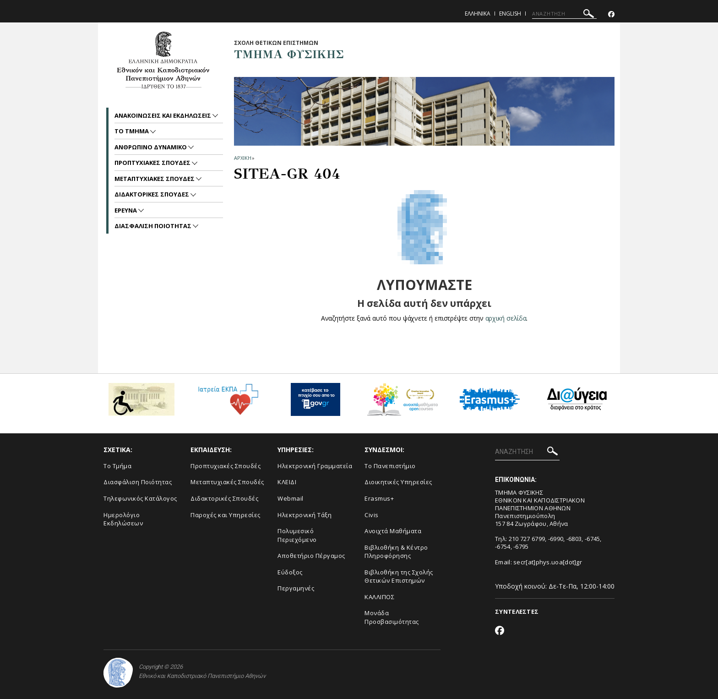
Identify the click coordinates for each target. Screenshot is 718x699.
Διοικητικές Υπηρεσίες (398, 482)
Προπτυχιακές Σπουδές (225, 466)
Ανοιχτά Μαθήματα (392, 531)
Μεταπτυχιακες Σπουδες (155, 179)
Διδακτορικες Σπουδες (152, 194)
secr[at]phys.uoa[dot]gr (547, 562)
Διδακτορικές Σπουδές (224, 498)
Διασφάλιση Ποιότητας (137, 482)
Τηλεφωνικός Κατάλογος (140, 498)
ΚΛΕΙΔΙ (286, 482)
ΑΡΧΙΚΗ (242, 157)
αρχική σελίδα (506, 318)
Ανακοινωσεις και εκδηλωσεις (163, 115)
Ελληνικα (477, 13)
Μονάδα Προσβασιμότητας (391, 617)
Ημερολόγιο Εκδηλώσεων (123, 519)
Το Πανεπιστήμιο (390, 466)
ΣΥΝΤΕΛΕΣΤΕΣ (516, 611)
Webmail (290, 498)
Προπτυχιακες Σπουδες (153, 162)
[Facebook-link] (611, 14)
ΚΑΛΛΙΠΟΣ (379, 597)
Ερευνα (126, 210)
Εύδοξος (290, 572)
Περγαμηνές (295, 588)
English (510, 13)
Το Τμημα (132, 131)
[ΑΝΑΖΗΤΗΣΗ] (564, 14)
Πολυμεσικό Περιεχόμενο (297, 535)
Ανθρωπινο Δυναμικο (151, 147)
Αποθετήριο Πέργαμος (311, 556)
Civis (371, 515)
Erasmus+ (379, 498)
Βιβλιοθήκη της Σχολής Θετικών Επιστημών (398, 576)
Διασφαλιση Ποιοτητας (153, 226)
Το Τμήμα (117, 466)
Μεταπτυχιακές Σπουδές (227, 482)
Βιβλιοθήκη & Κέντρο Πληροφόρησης (396, 551)
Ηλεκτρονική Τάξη (304, 515)
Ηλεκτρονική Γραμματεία (314, 466)
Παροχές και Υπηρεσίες (225, 515)
